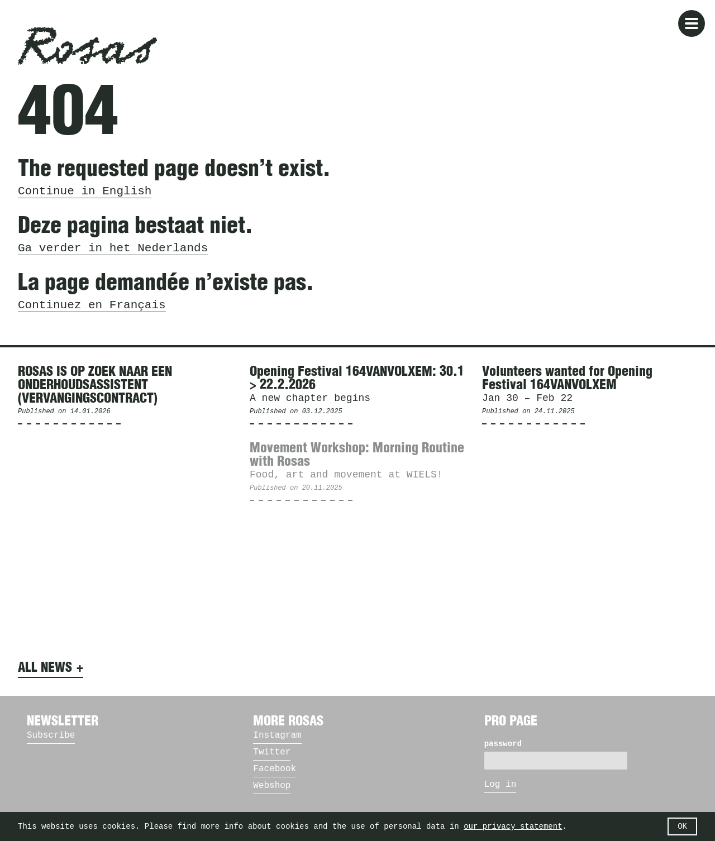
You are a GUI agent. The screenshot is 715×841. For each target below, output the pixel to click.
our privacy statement (513, 826)
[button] (691, 23)
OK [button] (682, 826)
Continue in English (84, 191)
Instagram (277, 735)
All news (45, 668)
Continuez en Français (92, 305)
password (503, 743)
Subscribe (51, 735)
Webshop (271, 786)
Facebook (274, 769)
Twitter (271, 752)
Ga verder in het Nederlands (113, 248)
